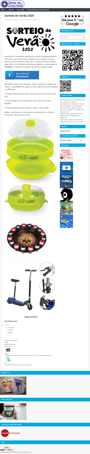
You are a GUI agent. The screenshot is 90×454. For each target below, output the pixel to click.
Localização (20, 10)
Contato (11, 10)
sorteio (6, 342)
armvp (15, 20)
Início (3, 10)
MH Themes (27, 452)
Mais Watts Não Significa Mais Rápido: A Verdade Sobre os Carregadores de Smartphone (71, 116)
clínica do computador (10, 340)
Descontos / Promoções (25, 20)
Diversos (35, 20)
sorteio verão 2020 (9, 344)
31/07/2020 (9, 20)
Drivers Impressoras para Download (38, 10)
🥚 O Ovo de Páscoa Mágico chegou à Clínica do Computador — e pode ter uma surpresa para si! (72, 110)
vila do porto (8, 346)
